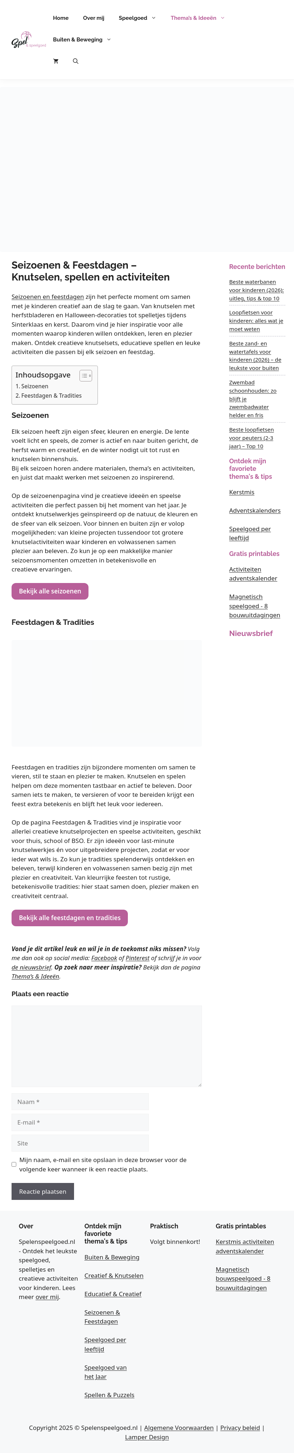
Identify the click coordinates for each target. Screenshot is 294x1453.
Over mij (93, 18)
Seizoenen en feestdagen (48, 296)
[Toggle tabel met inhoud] (82, 376)
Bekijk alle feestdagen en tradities (70, 918)
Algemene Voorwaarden (178, 1427)
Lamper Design (147, 1437)
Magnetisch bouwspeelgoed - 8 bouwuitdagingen (243, 1278)
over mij (47, 1297)
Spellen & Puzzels (109, 1395)
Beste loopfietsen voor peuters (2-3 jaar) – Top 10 (251, 438)
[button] (76, 61)
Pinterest (138, 958)
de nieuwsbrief (31, 967)
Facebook (104, 958)
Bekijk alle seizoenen (50, 591)
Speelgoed (141, 18)
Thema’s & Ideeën (202, 18)
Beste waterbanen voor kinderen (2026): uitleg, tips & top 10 (256, 290)
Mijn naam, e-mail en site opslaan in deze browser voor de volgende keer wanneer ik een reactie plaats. (103, 1164)
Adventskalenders (255, 510)
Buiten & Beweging (86, 39)
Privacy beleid (240, 1427)
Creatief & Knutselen (114, 1275)
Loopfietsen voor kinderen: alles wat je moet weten (256, 320)
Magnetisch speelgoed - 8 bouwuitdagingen (255, 605)
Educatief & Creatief (113, 1294)
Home (61, 18)
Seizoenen (34, 386)
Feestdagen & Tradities (51, 395)
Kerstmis (242, 492)
